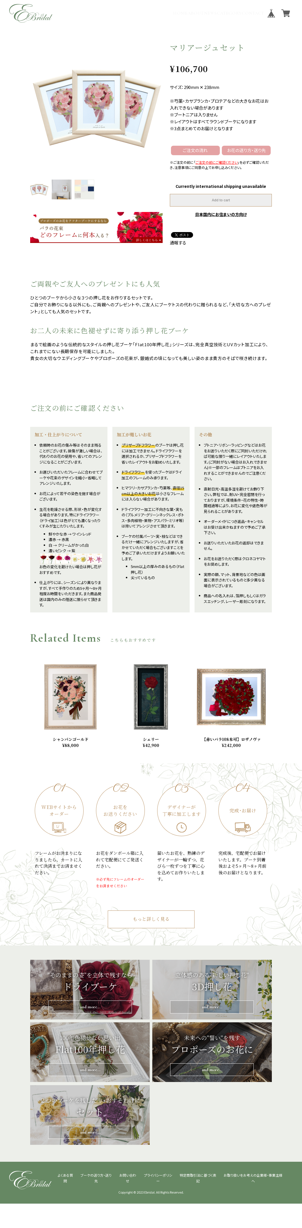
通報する (178, 243)
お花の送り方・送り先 (246, 150)
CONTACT (247, 13)
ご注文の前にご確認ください (216, 162)
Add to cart (221, 200)
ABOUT (162, 13)
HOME (138, 13)
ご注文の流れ (195, 150)
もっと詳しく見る (151, 944)
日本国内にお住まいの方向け (221, 214)
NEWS (185, 13)
